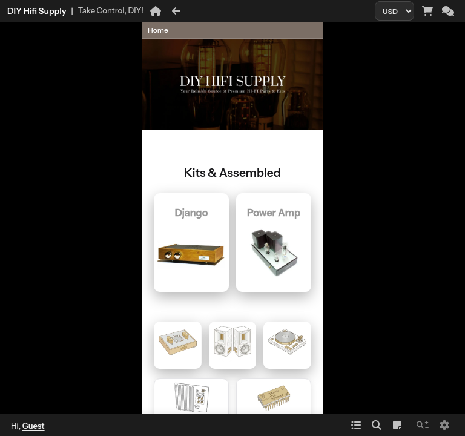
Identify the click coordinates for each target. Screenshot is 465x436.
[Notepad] (397, 425)
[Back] (176, 11)
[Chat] (448, 11)
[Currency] (394, 11)
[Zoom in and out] (423, 425)
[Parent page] (344, 52)
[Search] (376, 425)
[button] (13, 30)
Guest (33, 426)
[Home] (155, 11)
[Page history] (277, 30)
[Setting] (444, 425)
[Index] (356, 425)
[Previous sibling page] (246, 69)
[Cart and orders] (427, 11)
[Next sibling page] (443, 69)
